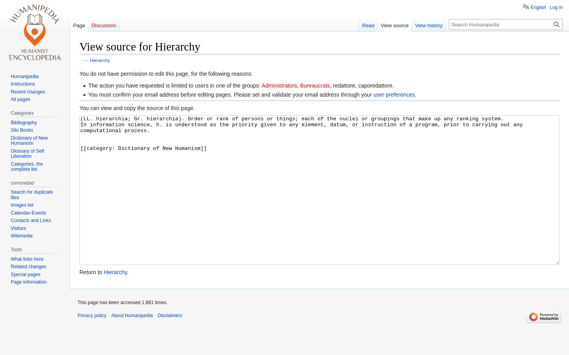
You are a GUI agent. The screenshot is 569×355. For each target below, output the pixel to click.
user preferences (394, 95)
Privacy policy (91, 345)
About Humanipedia (132, 345)
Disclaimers (170, 345)
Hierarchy (100, 60)
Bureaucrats (315, 85)
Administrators (279, 85)
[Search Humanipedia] (506, 24)
